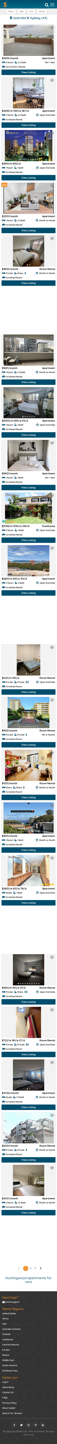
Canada (6, 1334)
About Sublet (8, 1408)
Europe (6, 1349)
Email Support (11, 1302)
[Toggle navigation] (52, 4)
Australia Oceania (11, 1329)
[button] (42, 11)
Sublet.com (10, 1377)
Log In (5, 1382)
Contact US (8, 1392)
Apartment (48, 58)
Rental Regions (12, 1309)
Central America (10, 1344)
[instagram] (28, 1425)
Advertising (8, 1387)
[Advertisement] (28, 311)
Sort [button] (31, 11)
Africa (5, 1318)
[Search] (47, 4)
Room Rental (47, 269)
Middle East (8, 1360)
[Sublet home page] (5, 4)
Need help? (10, 1297)
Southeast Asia (9, 1370)
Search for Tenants (12, 1413)
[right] (40, 1268)
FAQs (5, 1397)
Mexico (5, 1355)
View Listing (28, 72)
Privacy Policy (9, 1403)
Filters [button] (11, 11)
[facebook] (14, 1425)
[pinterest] (35, 1425)
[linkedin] (42, 1425)
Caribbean (7, 1339)
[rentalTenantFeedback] (48, 884)
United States (9, 1313)
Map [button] (21, 11)
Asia (4, 1323)
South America (9, 1365)
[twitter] (21, 1425)
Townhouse (48, 526)
